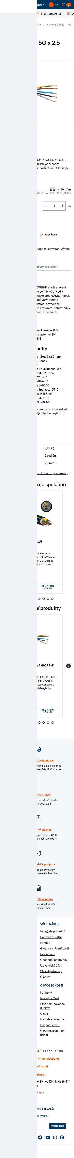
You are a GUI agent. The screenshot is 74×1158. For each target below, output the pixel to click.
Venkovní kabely (55, 24)
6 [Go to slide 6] (43, 599)
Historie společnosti (53, 1019)
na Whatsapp (36, 1074)
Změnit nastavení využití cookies (14, 1023)
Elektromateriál (18, 937)
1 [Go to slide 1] (22, 599)
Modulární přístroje (20, 956)
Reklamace (47, 954)
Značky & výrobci (14, 1009)
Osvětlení (14, 962)
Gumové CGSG (15, 30)
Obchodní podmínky (53, 959)
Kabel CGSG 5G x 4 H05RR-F (34, 665)
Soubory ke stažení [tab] (45, 266)
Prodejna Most (49, 998)
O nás (44, 1013)
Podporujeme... (50, 1025)
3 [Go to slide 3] (30, 599)
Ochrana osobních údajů (52, 1032)
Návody (8, 992)
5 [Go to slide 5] (39, 599)
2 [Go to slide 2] (26, 599)
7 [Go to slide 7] (48, 599)
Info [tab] (7, 266)
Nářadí (12, 968)
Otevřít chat (40, 1066)
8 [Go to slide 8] (52, 599)
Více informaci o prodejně (27, 1092)
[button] (38, 4)
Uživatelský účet (51, 965)
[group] (37, 542)
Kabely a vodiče (32, 24)
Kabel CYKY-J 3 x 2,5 (28, 541)
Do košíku (17, 220)
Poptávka (9, 1015)
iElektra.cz (12, 24)
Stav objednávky (51, 971)
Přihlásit (57, 1126)
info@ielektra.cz (48, 1058)
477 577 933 (31, 1050)
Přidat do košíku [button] (47, 587)
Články (45, 976)
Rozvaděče (15, 950)
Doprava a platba (51, 937)
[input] (24, 587)
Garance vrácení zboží (54, 948)
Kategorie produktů (52, 931)
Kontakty (46, 992)
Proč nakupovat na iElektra (52, 1005)
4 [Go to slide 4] (35, 599)
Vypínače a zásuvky (20, 943)
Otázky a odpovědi (15, 1003)
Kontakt (45, 942)
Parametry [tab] (21, 266)
